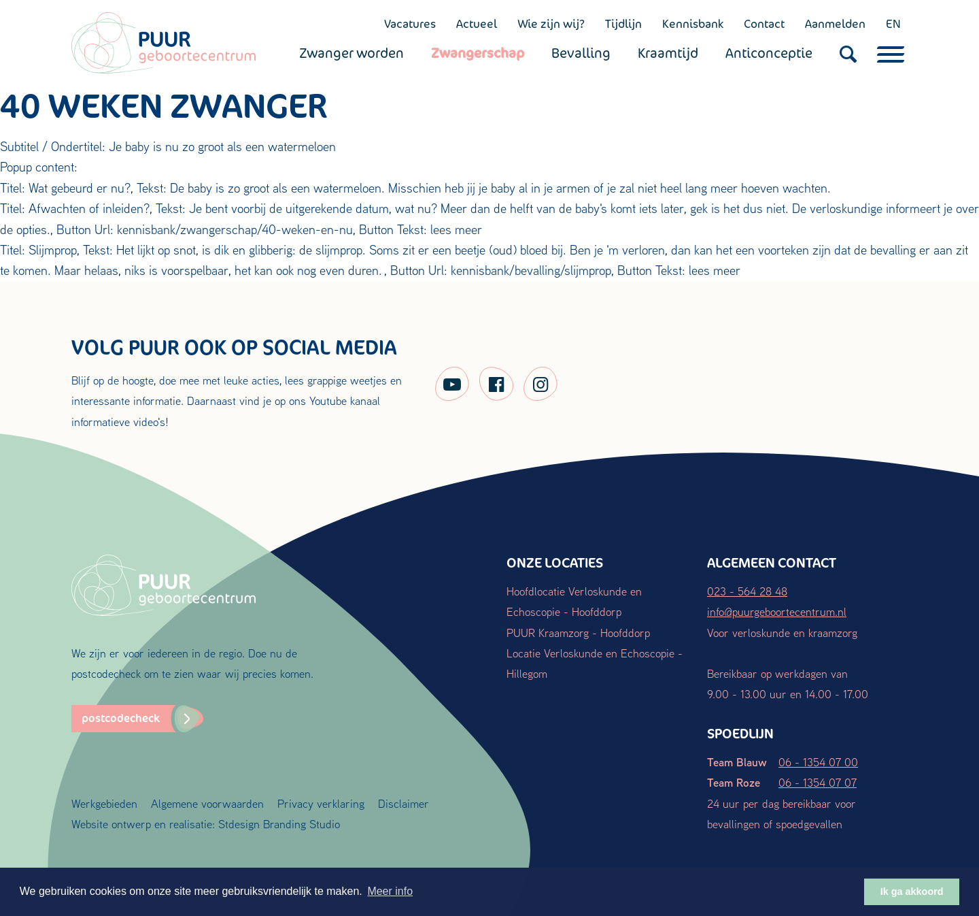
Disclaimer (403, 803)
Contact (764, 23)
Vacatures (410, 23)
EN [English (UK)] (893, 23)
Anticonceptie (768, 53)
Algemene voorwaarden (207, 803)
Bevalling (581, 53)
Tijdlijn (623, 23)
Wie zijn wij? (551, 23)
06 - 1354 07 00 (818, 762)
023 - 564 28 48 (747, 591)
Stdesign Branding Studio (279, 824)
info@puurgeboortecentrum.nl (776, 611)
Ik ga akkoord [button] (912, 891)
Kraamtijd (668, 53)
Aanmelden (835, 23)
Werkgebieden (104, 803)
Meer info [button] (390, 891)
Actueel (476, 23)
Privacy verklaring (320, 803)
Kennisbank (692, 23)
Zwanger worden (351, 53)
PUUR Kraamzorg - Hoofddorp (578, 632)
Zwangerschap (477, 53)
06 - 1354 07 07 (817, 782)
